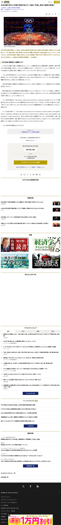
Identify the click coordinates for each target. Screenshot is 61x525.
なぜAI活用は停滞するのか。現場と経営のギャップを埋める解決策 (19, 413)
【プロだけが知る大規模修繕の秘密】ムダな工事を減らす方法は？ (18, 409)
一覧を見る (30, 426)
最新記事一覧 (30, 466)
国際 (2, 9)
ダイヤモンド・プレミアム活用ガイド (9, 502)
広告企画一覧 (4, 477)
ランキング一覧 (30, 393)
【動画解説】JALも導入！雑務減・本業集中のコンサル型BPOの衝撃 (19, 417)
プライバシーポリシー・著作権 (8, 511)
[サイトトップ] (6, 2)
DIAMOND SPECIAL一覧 (8, 473)
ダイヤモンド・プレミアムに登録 (30, 162)
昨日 (23, 331)
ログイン (50, 2)
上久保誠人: (10, 7)
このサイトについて (5, 497)
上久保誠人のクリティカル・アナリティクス (14, 9)
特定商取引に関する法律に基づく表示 (10, 508)
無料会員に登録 (30, 149)
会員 (52, 331)
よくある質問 (4, 513)
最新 (8, 331)
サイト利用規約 (4, 505)
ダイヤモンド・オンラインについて (9, 492)
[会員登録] (57, 2)
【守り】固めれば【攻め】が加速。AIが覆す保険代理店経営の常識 (18, 405)
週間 (38, 331)
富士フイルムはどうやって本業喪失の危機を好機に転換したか (18, 421)
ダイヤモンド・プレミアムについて (8, 499)
